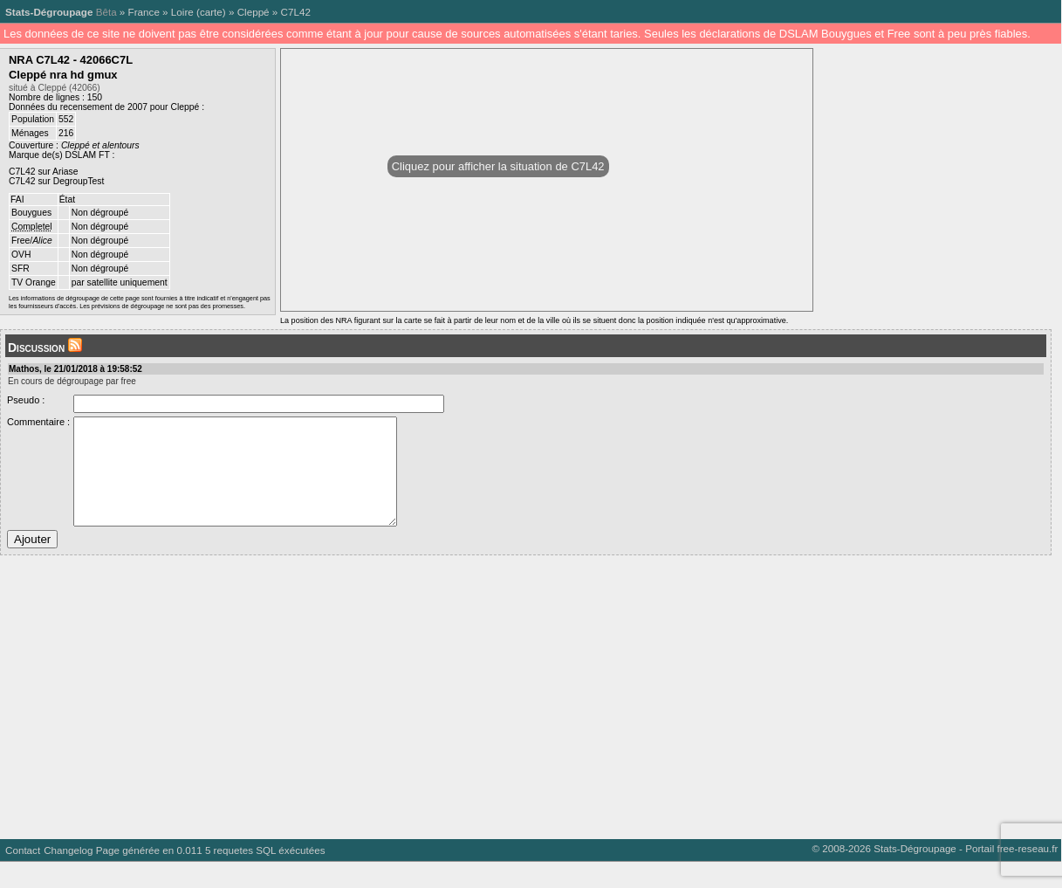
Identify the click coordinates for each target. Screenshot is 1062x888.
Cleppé (253, 11)
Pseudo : (26, 400)
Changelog (68, 876)
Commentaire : (38, 421)
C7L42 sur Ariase (43, 171)
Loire (182, 11)
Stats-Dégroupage (48, 11)
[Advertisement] (523, 717)
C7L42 (296, 11)
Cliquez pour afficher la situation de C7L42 (498, 166)
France (144, 11)
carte (211, 11)
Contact (22, 876)
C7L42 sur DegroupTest (56, 181)
